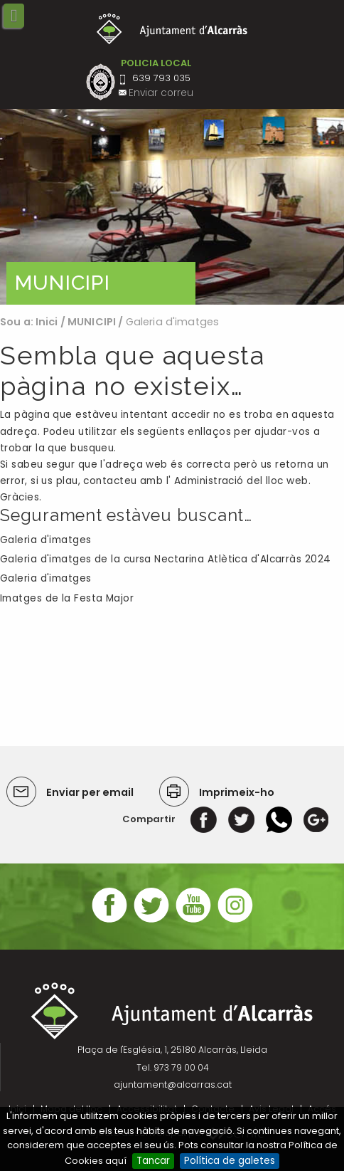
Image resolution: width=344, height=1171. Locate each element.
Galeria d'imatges (46, 540)
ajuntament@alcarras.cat (173, 1084)
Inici (47, 322)
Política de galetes (229, 1160)
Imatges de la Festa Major (67, 598)
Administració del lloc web (241, 481)
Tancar (153, 1160)
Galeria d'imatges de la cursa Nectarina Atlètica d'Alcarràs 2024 (165, 559)
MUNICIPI (92, 322)
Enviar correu (161, 93)
